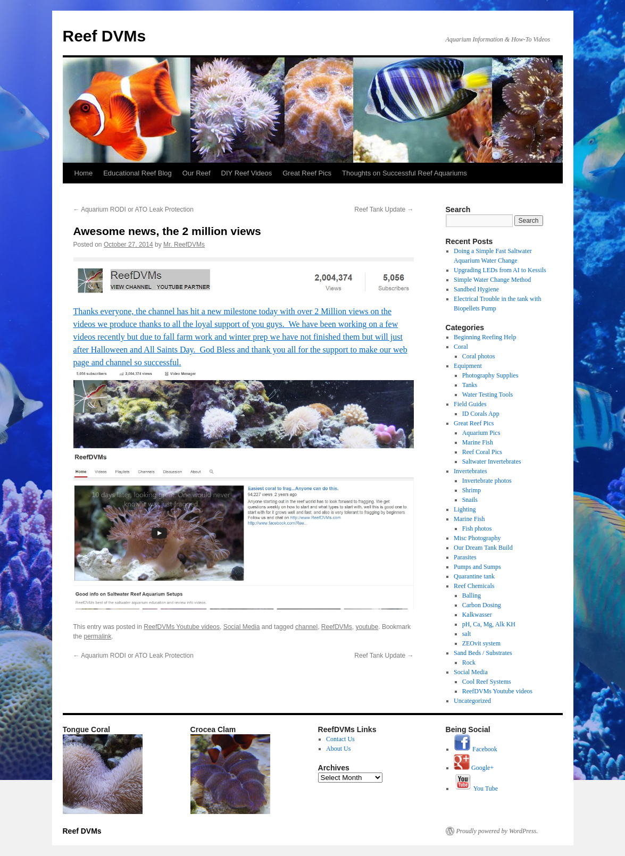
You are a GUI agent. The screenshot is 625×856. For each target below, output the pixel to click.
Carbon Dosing (481, 605)
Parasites (465, 557)
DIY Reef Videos (246, 173)
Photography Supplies (490, 375)
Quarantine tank (474, 576)
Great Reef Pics (306, 173)
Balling (471, 595)
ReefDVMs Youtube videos (182, 627)
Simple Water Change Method (492, 279)
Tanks (470, 385)
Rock (469, 662)
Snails (470, 499)
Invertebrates (470, 471)
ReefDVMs (336, 627)
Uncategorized (472, 700)
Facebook (475, 749)
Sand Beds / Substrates (483, 653)
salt (466, 633)
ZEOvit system (481, 643)
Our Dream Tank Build (483, 547)
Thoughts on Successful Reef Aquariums (404, 173)
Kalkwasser (477, 614)
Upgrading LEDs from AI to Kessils (500, 270)
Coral (461, 346)
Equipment (468, 366)
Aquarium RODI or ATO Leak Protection (133, 209)
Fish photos (477, 528)
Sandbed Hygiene (476, 289)
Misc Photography (477, 538)
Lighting (465, 509)
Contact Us (340, 739)
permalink (98, 636)
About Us (338, 748)
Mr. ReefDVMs (184, 244)
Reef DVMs (104, 36)
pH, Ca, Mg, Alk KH (488, 624)
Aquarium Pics (481, 433)
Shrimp (471, 490)
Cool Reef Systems (486, 681)
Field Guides (470, 404)
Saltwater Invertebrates (491, 461)
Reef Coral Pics (482, 452)
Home (83, 173)
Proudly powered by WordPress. (497, 831)
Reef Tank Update (383, 209)
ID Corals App (480, 413)
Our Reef (196, 173)
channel (306, 627)
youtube (367, 627)
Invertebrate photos (487, 480)
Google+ (474, 767)
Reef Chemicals (474, 586)
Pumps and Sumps (477, 566)
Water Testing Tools (487, 394)
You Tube (476, 788)
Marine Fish (477, 442)
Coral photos (478, 356)
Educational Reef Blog (137, 173)
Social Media (241, 627)
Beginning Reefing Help (485, 337)
